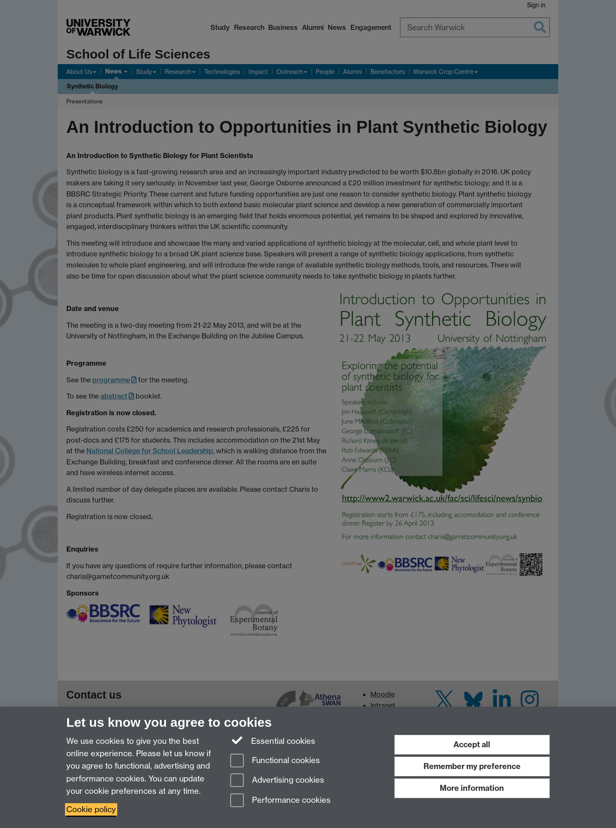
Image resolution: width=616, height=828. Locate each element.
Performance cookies (280, 801)
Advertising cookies (277, 781)
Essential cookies (272, 740)
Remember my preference (472, 766)
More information (472, 788)
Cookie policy (91, 809)
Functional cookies (275, 761)
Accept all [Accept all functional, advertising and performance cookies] (471, 744)
